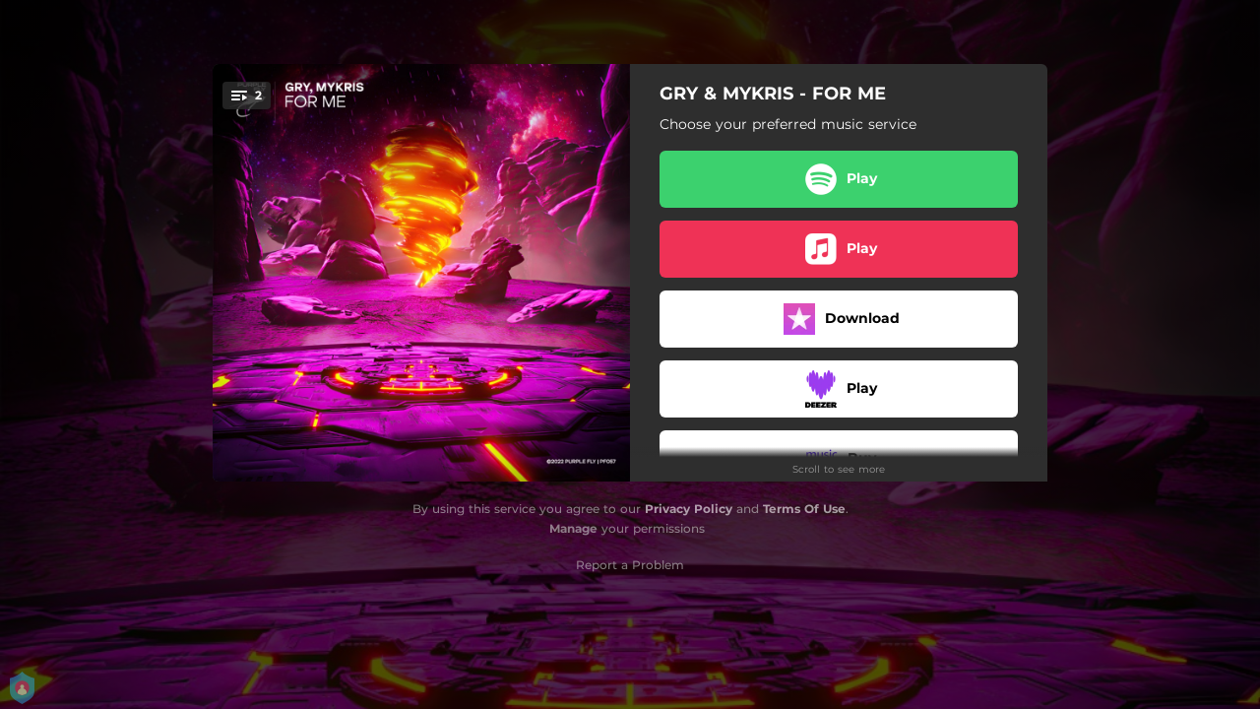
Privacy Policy (688, 508)
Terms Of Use (804, 508)
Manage (573, 528)
